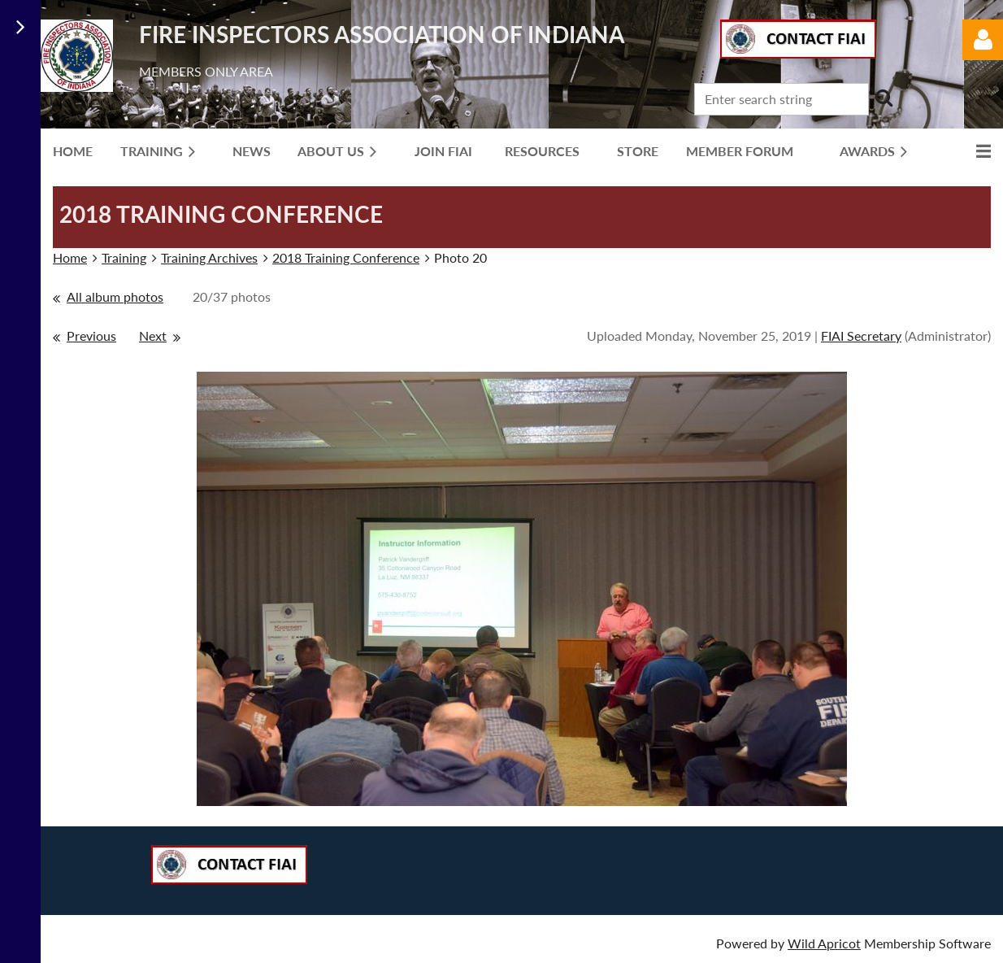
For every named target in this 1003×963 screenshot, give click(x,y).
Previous (91, 335)
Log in (982, 40)
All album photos (115, 296)
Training (124, 257)
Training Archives (209, 257)
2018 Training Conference (345, 257)
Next (153, 335)
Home (70, 257)
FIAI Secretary (861, 335)
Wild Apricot (824, 943)
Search (884, 97)
